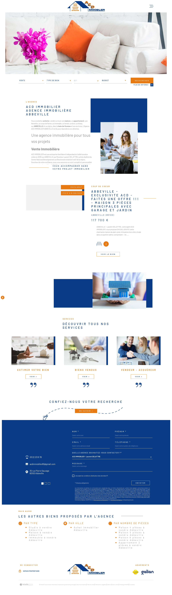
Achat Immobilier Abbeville (86, 528)
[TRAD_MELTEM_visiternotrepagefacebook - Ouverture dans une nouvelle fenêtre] (2, 297)
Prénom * (120, 431)
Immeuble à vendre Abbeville (43, 538)
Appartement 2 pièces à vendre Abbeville (130, 545)
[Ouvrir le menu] (151, 6)
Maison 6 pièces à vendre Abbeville (132, 538)
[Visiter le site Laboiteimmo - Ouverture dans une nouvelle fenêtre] (26, 585)
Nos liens (115, 584)
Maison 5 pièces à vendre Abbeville (132, 533)
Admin (109, 584)
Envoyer (141, 483)
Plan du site (90, 584)
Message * (78, 463)
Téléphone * (123, 442)
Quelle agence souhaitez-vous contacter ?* (97, 453)
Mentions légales (101, 584)
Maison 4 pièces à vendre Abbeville (132, 528)
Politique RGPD (124, 584)
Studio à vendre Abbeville (40, 528)
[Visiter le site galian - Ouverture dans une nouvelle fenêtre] (147, 572)
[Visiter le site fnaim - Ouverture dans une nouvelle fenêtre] (135, 572)
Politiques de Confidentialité (101, 500)
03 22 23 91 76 (36, 457)
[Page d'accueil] (86, 6)
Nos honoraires (81, 584)
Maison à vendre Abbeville (40, 533)
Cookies (132, 584)
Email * (76, 442)
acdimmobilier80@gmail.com (42, 464)
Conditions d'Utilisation (116, 500)
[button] (42, 483)
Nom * (75, 431)
